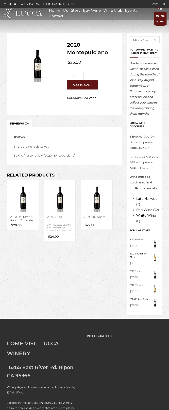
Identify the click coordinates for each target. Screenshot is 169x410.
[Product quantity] (75, 76)
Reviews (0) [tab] (19, 123)
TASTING (160, 19)
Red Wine (89, 98)
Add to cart (82, 85)
